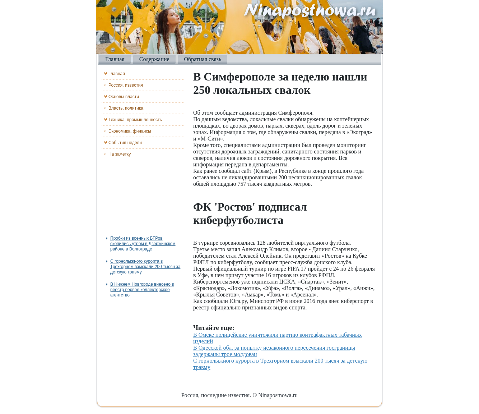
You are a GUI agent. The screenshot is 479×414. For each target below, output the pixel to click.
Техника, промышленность (135, 119)
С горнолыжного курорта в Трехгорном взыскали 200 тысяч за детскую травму (145, 267)
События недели (125, 142)
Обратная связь (203, 59)
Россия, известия (125, 85)
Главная (115, 59)
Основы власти (123, 96)
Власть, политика (125, 108)
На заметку (119, 154)
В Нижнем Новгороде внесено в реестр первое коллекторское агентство (142, 290)
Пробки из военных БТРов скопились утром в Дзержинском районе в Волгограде (143, 244)
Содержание (154, 59)
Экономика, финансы (129, 131)
